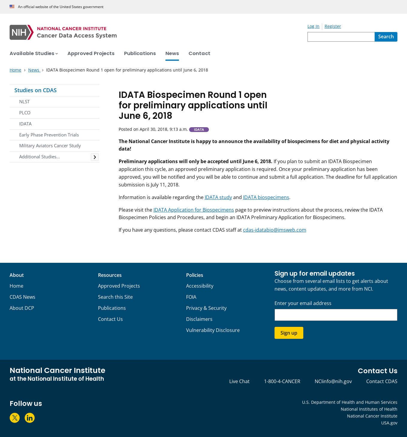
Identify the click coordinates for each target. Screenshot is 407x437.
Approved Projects (119, 286)
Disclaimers (199, 319)
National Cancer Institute (372, 416)
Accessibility (199, 286)
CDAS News (22, 297)
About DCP (22, 308)
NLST (24, 101)
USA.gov (389, 423)
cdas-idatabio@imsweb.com (274, 230)
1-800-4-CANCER (282, 381)
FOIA (191, 297)
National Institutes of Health (369, 409)
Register (333, 26)
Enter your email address (303, 303)
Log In (313, 26)
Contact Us (110, 319)
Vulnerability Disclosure (213, 330)
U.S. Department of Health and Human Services (349, 402)
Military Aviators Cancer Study (50, 145)
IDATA (25, 124)
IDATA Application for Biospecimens (193, 210)
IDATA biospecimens (266, 197)
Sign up (289, 333)
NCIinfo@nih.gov (333, 381)
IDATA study (218, 197)
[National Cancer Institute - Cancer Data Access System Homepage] (158, 32)
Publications (112, 308)
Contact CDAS (381, 381)
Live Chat (239, 381)
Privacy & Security (206, 308)
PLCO (25, 113)
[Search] (386, 37)
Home (16, 286)
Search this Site (115, 297)
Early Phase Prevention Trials (49, 135)
